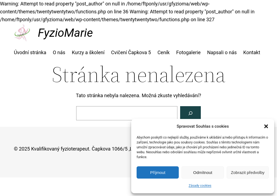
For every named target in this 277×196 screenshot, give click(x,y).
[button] (266, 126)
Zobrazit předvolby (247, 172)
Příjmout (157, 172)
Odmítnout (202, 172)
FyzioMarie (65, 32)
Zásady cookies (200, 186)
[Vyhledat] (190, 113)
